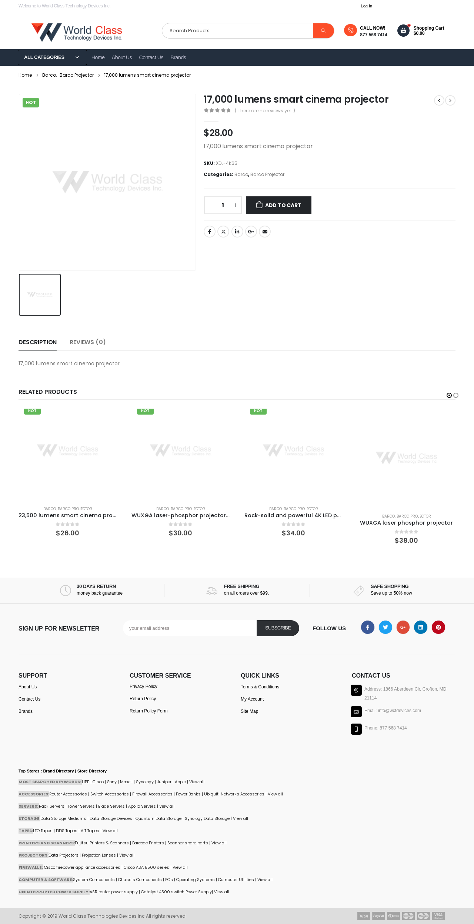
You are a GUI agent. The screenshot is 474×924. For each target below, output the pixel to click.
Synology (145, 782)
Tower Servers (81, 806)
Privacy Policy (143, 686)
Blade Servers (111, 806)
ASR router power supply (114, 892)
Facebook (210, 231)
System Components (94, 880)
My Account (252, 699)
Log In (367, 6)
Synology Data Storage (207, 818)
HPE (85, 782)
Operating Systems (196, 880)
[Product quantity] (223, 205)
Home (98, 57)
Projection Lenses (99, 855)
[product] (68, 451)
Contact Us (151, 57)
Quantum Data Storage (158, 818)
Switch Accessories (109, 794)
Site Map (249, 711)
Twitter (223, 231)
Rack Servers (51, 806)
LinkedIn (237, 231)
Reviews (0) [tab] (88, 342)
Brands (178, 57)
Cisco (98, 782)
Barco (241, 174)
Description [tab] (38, 342)
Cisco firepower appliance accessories (82, 867)
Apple (180, 782)
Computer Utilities (236, 880)
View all (166, 806)
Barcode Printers (148, 843)
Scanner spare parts (187, 843)
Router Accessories (68, 794)
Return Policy (143, 698)
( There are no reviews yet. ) (265, 110)
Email (265, 231)
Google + (251, 231)
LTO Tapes (43, 831)
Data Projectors (64, 855)
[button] (449, 395)
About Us (122, 57)
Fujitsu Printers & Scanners (102, 843)
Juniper (164, 782)
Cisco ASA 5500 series (146, 867)
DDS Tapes (66, 831)
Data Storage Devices (111, 818)
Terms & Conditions (260, 686)
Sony (112, 782)
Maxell (126, 782)
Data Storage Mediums (63, 818)
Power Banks (188, 794)
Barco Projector (267, 174)
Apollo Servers (142, 806)
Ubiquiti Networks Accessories (234, 794)
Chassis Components (140, 880)
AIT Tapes (90, 831)
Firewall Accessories (152, 794)
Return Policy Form (149, 711)
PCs (169, 880)
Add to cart (283, 205)
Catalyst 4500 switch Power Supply (176, 892)
